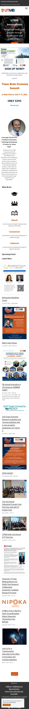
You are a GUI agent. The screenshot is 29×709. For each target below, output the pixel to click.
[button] (26, 8)
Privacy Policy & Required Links (14, 691)
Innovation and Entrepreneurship (9, 1)
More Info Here (14, 105)
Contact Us (14, 674)
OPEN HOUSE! (7, 473)
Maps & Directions (14, 689)
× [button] (23, 699)
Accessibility (14, 694)
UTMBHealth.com (17, 686)
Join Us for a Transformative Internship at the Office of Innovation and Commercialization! (11, 654)
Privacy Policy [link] (13, 702)
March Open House (9, 343)
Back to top (14, 683)
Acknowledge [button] (7, 704)
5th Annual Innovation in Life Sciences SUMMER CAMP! (11, 387)
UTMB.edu (9, 686)
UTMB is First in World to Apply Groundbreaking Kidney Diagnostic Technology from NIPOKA (11, 616)
